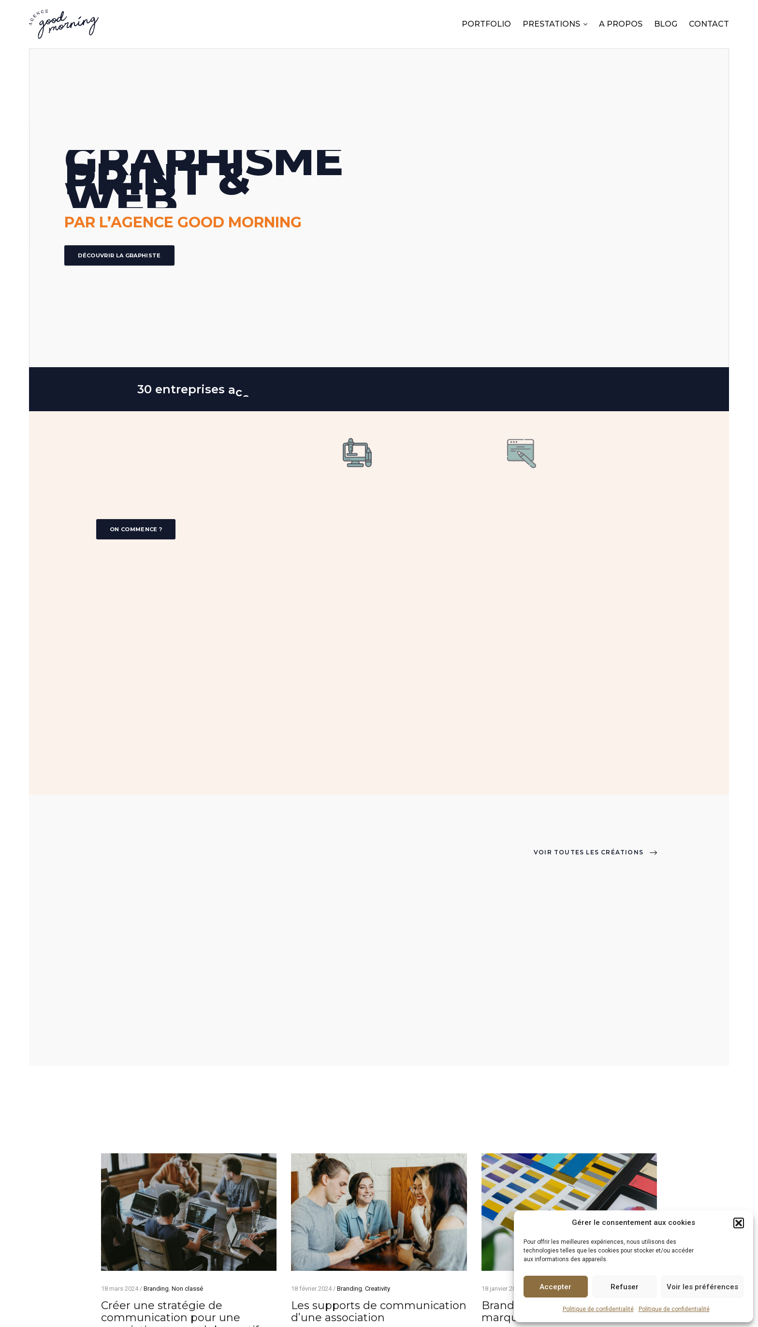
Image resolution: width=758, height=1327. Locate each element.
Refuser (625, 1286)
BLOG (665, 24)
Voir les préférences (702, 1286)
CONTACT (709, 24)
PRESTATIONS (551, 24)
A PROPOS (620, 24)
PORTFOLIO (486, 24)
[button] (738, 1223)
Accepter (555, 1286)
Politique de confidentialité (598, 1309)
